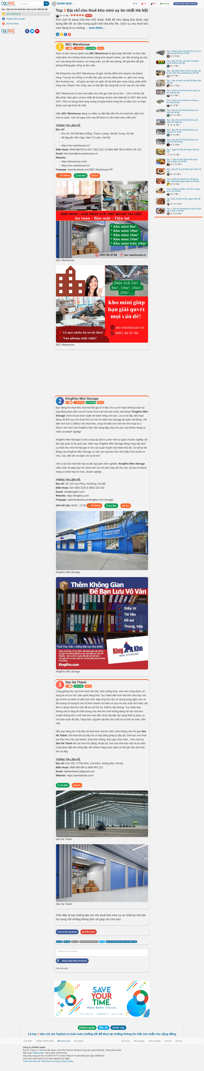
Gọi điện (90, 48)
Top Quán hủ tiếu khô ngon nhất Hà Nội (183, 150)
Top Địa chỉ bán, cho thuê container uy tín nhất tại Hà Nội (183, 62)
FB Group (125, 1041)
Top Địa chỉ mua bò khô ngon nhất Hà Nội (184, 170)
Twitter (32, 31)
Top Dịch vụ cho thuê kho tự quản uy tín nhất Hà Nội (183, 91)
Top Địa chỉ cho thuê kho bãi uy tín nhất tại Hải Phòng (182, 141)
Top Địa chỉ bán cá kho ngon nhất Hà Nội (183, 200)
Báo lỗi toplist (88, 932)
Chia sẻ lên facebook (67, 932)
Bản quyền (79, 1041)
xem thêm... (97, 27)
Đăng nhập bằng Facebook (71, 961)
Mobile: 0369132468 (45, 1041)
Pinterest (37, 31)
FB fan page (139, 1041)
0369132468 (38, 1053)
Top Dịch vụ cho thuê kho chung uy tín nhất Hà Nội (183, 101)
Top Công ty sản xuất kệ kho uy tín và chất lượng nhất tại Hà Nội (184, 52)
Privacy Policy (67, 1061)
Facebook (27, 31)
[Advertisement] (102, 371)
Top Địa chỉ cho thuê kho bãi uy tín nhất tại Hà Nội (182, 111)
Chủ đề (168, 1041)
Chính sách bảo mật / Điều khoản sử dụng (41, 1061)
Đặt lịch (100, 48)
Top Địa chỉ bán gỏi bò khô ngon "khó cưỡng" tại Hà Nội (182, 160)
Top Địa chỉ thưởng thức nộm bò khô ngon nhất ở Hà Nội (184, 210)
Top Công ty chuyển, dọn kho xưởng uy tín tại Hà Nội (183, 190)
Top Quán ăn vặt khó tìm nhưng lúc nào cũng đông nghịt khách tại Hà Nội (183, 180)
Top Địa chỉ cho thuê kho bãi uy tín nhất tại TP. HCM (182, 131)
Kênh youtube (155, 1041)
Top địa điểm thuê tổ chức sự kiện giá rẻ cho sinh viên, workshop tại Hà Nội (184, 72)
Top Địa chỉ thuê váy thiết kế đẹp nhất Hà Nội (184, 81)
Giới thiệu (28, 1041)
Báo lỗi (88, 15)
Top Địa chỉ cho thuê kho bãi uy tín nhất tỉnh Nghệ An (182, 121)
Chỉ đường (79, 48)
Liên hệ (178, 1041)
